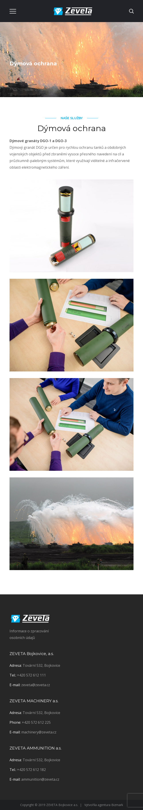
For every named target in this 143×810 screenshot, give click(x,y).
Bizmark (117, 805)
